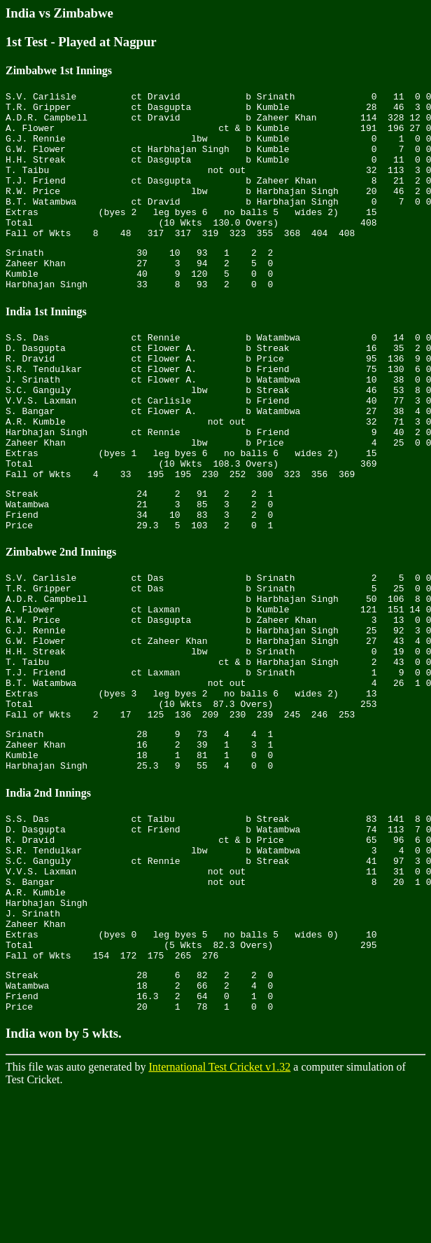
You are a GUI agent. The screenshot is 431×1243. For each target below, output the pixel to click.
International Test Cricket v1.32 (219, 1218)
